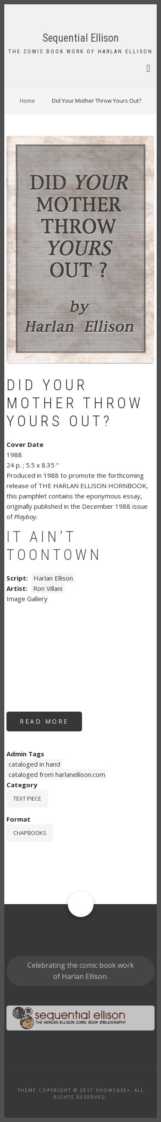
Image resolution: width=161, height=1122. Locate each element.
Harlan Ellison (53, 578)
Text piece (27, 798)
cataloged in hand (34, 764)
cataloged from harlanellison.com (57, 774)
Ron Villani (47, 588)
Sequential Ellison (81, 38)
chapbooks (29, 833)
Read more (51, 724)
